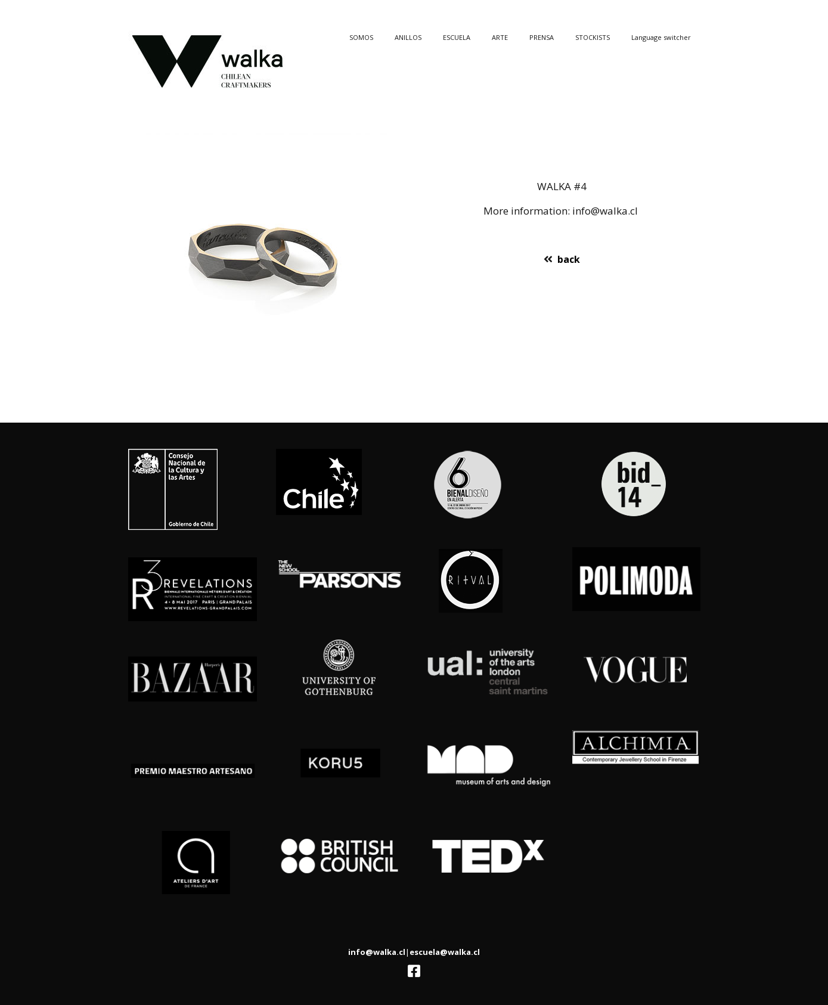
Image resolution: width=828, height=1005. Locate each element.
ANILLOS (408, 37)
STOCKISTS (592, 37)
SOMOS (361, 37)
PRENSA (541, 37)
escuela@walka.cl (445, 952)
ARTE (500, 37)
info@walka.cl (376, 952)
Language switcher (661, 37)
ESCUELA (456, 37)
